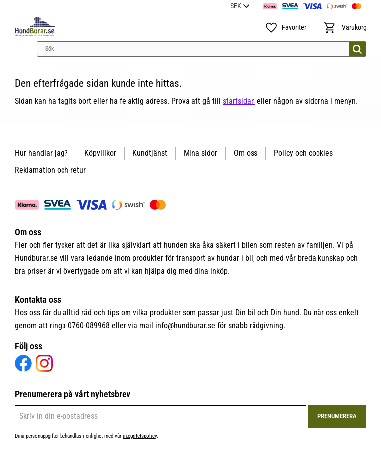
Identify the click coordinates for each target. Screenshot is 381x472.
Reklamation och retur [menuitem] (50, 170)
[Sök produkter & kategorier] (201, 49)
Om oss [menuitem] (245, 153)
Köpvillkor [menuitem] (100, 153)
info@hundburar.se (186, 325)
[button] (285, 27)
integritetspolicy (140, 436)
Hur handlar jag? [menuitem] (41, 153)
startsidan (239, 101)
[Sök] (357, 49)
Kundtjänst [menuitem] (149, 153)
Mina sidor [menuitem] (200, 153)
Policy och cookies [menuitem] (303, 153)
